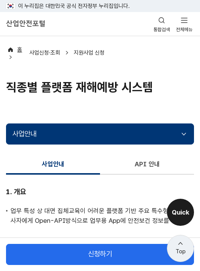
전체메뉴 (184, 29)
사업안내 (24, 127)
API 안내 (147, 158)
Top (181, 251)
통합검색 (161, 29)
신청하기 (100, 254)
